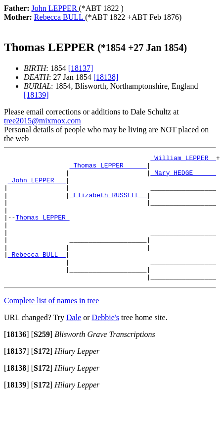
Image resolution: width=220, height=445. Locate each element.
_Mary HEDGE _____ (183, 176)
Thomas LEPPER (42, 230)
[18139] (36, 95)
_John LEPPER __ (37, 185)
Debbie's (105, 342)
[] (16, 359)
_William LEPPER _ (183, 159)
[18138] (106, 77)
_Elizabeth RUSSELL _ (108, 203)
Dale (73, 342)
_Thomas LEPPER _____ (108, 168)
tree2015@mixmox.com (42, 120)
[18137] (80, 68)
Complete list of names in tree (51, 326)
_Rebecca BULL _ (37, 275)
